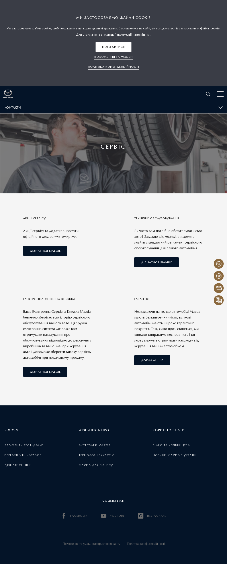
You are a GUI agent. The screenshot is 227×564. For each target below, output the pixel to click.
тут (148, 34)
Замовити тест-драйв (24, 445)
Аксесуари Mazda (95, 445)
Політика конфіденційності (146, 543)
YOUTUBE (113, 516)
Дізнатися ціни (18, 465)
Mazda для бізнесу (96, 465)
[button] (113, 47)
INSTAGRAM (152, 516)
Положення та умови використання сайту (91, 543)
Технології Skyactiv (96, 455)
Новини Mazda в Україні (174, 455)
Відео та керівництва (171, 445)
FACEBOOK (74, 516)
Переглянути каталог (22, 455)
